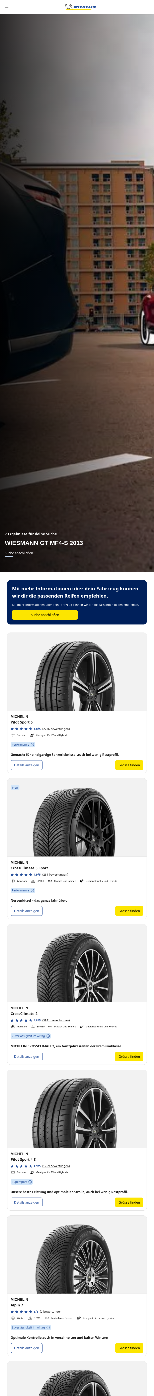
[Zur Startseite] (81, 6)
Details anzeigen (26, 765)
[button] (40, 728)
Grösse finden (129, 765)
